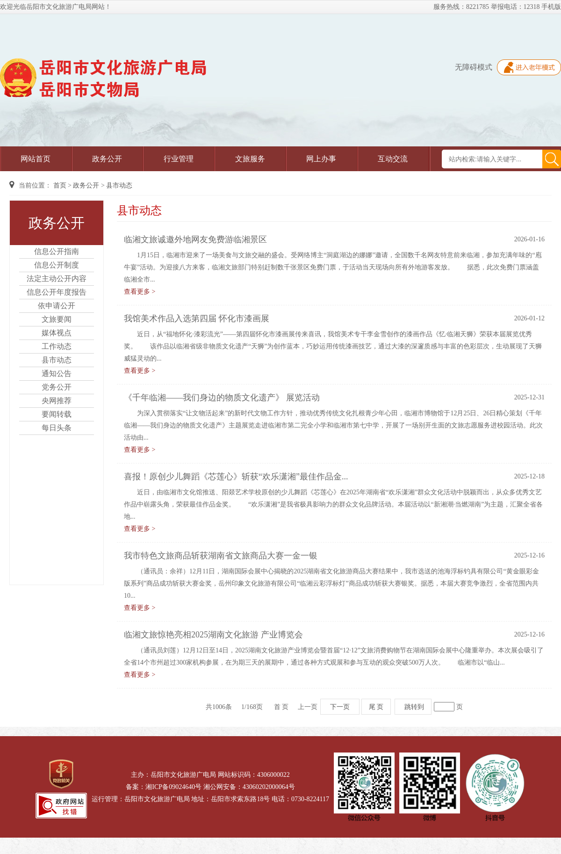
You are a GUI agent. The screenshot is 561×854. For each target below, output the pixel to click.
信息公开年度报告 (56, 292)
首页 (59, 185)
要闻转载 (57, 414)
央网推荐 (57, 401)
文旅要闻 (57, 319)
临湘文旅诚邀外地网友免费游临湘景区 (195, 239)
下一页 (340, 706)
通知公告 (57, 373)
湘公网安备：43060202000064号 (249, 786)
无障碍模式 (473, 67)
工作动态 (57, 346)
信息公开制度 (56, 265)
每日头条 (57, 428)
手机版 (551, 6)
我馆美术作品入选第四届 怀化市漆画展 (196, 318)
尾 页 (376, 706)
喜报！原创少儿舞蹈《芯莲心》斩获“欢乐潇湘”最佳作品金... (236, 476)
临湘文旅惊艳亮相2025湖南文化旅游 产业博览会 (213, 634)
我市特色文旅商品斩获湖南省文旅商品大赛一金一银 (220, 555)
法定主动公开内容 (56, 278)
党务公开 (57, 387)
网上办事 (321, 159)
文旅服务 (250, 159)
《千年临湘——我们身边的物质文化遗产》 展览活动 (222, 397)
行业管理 (179, 159)
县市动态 (119, 185)
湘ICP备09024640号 (173, 786)
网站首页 (35, 159)
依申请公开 (56, 306)
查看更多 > (139, 291)
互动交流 (393, 159)
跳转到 (414, 706)
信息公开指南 (56, 251)
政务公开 (107, 159)
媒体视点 (57, 333)
